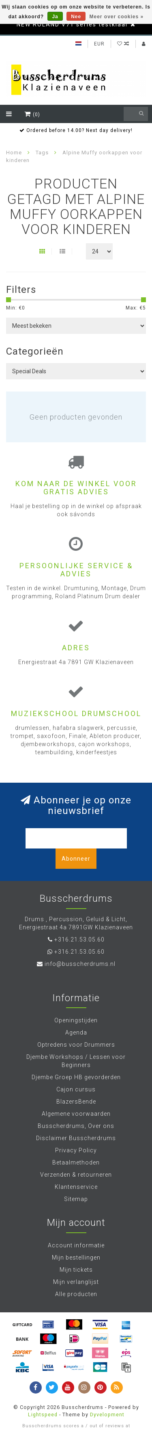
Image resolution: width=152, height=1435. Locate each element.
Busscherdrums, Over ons (76, 1126)
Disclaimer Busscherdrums (76, 1138)
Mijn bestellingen (76, 1257)
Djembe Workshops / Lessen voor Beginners (76, 1061)
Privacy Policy (76, 1150)
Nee (76, 16)
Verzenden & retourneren (76, 1174)
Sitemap (76, 1199)
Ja (55, 16)
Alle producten (76, 1294)
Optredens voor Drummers (76, 1044)
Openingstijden (76, 1020)
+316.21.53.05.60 (79, 939)
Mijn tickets (76, 1269)
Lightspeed (43, 1414)
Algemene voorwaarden (76, 1113)
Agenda (76, 1032)
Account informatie (76, 1245)
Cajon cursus (76, 1089)
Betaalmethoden (76, 1162)
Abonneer (76, 858)
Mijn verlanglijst (76, 1282)
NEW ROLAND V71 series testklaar (72, 24)
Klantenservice (76, 1187)
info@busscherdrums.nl (80, 964)
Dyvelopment (107, 1414)
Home (14, 152)
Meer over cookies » (117, 16)
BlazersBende (76, 1101)
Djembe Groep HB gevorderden (76, 1077)
